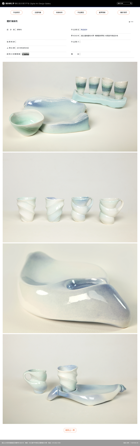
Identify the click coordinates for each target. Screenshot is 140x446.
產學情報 (102, 12)
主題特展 (38, 12)
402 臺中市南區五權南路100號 (38, 443)
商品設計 (84, 30)
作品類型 (81, 12)
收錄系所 (59, 12)
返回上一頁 (70, 430)
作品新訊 (16, 12)
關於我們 (123, 12)
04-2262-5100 (56, 443)
